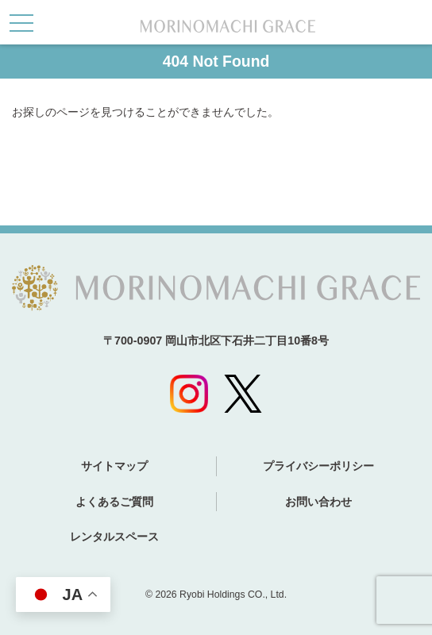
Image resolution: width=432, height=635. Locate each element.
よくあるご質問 (114, 501)
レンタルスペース (114, 536)
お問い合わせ (318, 501)
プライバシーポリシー (318, 466)
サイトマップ (114, 466)
